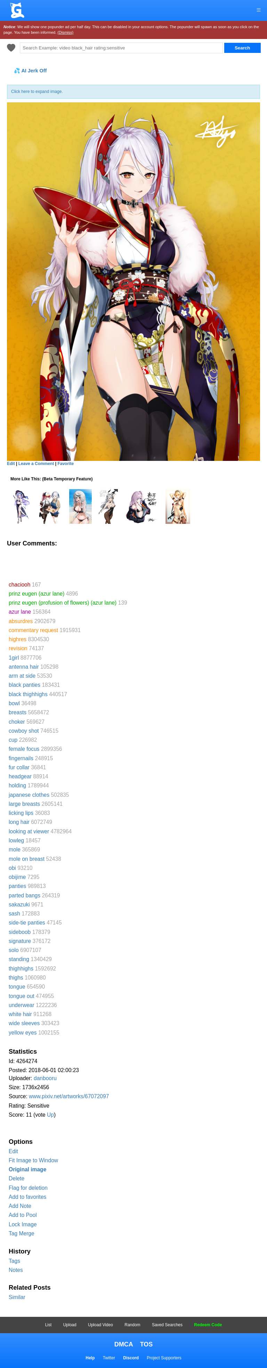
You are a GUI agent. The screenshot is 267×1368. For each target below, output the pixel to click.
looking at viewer (29, 831)
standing (19, 959)
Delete (16, 1178)
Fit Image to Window (33, 1160)
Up (50, 1115)
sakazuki (19, 904)
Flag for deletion (28, 1188)
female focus (24, 749)
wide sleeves (24, 1023)
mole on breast (26, 859)
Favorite (65, 463)
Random (132, 1324)
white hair (20, 1014)
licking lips (21, 813)
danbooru (45, 1078)
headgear (20, 776)
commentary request (33, 630)
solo (14, 950)
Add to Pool (23, 1215)
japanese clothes (29, 795)
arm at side (22, 676)
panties (17, 886)
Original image (27, 1169)
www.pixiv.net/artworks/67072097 (69, 1096)
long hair (19, 822)
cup (13, 740)
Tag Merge (21, 1233)
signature (20, 941)
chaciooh (19, 585)
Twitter (109, 1357)
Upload (69, 1324)
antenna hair (24, 667)
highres (17, 639)
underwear (21, 1005)
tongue (17, 987)
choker (17, 722)
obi (12, 868)
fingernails (21, 758)
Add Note (20, 1206)
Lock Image (23, 1224)
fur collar (19, 767)
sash (14, 914)
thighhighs (21, 969)
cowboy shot (24, 731)
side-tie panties (27, 923)
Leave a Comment (36, 463)
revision (18, 648)
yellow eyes (23, 1033)
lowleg (16, 840)
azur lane (20, 612)
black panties (24, 685)
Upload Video (100, 1324)
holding (17, 785)
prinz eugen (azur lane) (36, 594)
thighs (16, 978)
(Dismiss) (65, 32)
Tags (14, 1261)
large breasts (24, 804)
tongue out (21, 996)
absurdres (21, 621)
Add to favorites (27, 1197)
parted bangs (24, 895)
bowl (14, 703)
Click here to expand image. (37, 91)
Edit (13, 1151)
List (48, 1324)
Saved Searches (167, 1324)
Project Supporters (164, 1357)
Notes (16, 1270)
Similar (17, 1297)
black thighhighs (28, 694)
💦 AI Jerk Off (30, 70)
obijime (17, 877)
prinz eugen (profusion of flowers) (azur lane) (62, 603)
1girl (14, 658)
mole (15, 849)
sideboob (20, 932)
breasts (17, 712)
